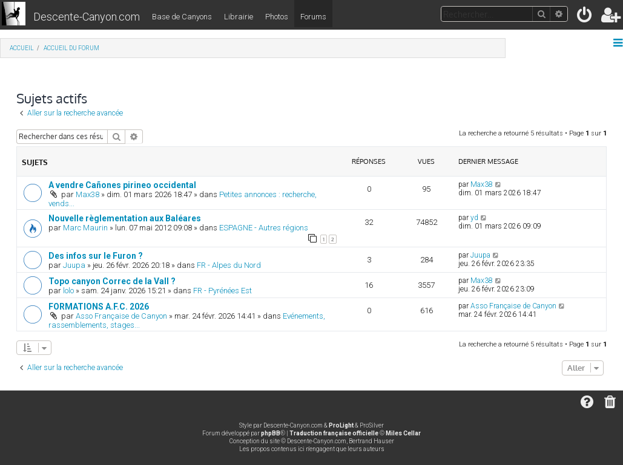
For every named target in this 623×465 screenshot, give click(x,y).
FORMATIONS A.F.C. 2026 (98, 306)
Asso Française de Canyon (121, 315)
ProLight (341, 425)
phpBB (270, 433)
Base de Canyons (182, 16)
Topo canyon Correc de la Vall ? (112, 281)
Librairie (238, 16)
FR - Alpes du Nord (229, 265)
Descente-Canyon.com (86, 16)
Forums (313, 16)
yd (474, 217)
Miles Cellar (403, 433)
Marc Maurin (85, 227)
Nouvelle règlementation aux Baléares (124, 218)
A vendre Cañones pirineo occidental (122, 185)
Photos (276, 16)
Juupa (74, 265)
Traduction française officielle (333, 433)
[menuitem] (585, 17)
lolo (68, 290)
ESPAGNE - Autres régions (263, 227)
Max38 (87, 194)
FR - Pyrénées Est (222, 290)
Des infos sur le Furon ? (95, 256)
